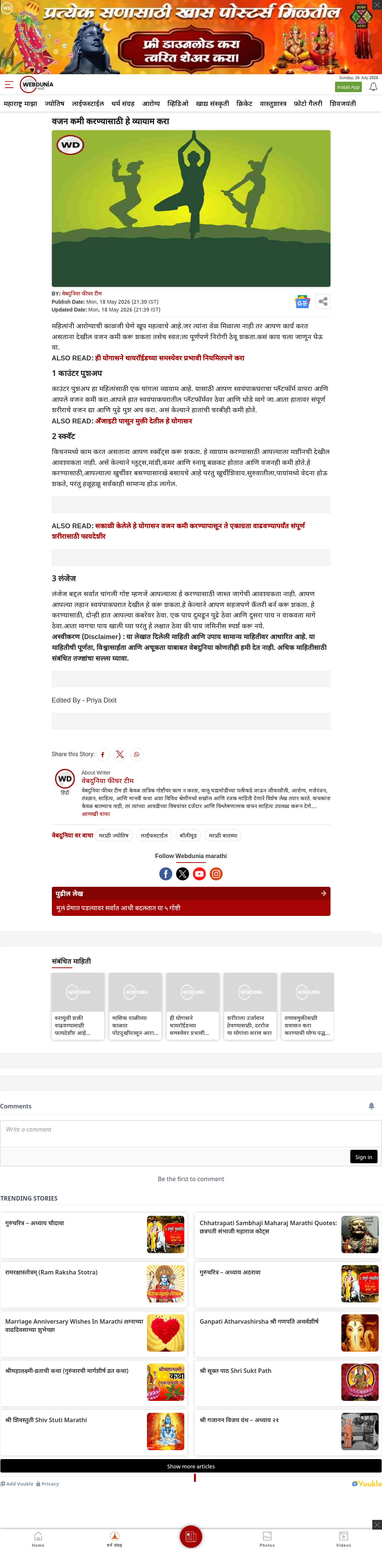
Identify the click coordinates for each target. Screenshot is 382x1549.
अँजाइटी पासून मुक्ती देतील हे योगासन (143, 420)
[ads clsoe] (377, 1525)
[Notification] (372, 86)
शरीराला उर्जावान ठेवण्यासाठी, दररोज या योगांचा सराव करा (249, 1025)
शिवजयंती (343, 103)
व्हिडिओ (177, 103)
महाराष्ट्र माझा (20, 103)
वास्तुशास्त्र (273, 103)
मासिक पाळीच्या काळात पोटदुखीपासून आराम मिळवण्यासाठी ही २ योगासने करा (134, 1025)
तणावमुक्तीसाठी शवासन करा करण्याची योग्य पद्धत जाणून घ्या (307, 1025)
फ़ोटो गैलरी (308, 103)
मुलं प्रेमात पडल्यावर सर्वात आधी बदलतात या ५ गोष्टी (118, 908)
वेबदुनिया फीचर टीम (82, 293)
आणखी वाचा (96, 813)
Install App (348, 87)
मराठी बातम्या (223, 835)
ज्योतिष (55, 103)
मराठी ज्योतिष (114, 835)
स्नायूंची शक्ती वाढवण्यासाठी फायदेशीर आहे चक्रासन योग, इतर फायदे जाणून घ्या (74, 1025)
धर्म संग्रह (123, 103)
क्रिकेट (245, 103)
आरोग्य (151, 103)
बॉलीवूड (188, 835)
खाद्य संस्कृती (212, 103)
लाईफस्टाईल (88, 103)
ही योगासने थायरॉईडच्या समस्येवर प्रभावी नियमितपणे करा (169, 357)
